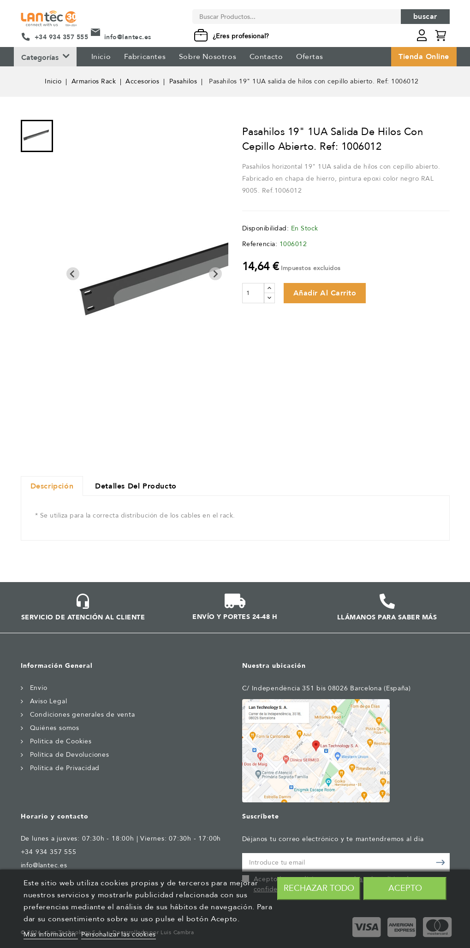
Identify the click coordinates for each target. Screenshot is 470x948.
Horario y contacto (55, 816)
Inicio (101, 57)
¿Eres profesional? (241, 36)
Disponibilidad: (265, 228)
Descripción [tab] (52, 486)
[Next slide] (215, 273)
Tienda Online (424, 57)
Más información (51, 934)
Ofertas (309, 57)
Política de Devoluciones (69, 754)
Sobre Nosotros (207, 57)
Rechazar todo (319, 888)
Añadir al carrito (325, 293)
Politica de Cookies (61, 741)
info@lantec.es (127, 37)
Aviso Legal (48, 701)
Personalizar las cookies (118, 934)
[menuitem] (37, 136)
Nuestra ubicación (274, 665)
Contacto (266, 57)
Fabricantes (145, 57)
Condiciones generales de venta (82, 714)
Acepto (405, 888)
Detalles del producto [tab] (136, 486)
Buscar (425, 17)
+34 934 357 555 (62, 37)
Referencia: (260, 244)
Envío (39, 687)
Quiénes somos (54, 728)
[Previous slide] (72, 273)
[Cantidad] (253, 293)
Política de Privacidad (65, 768)
